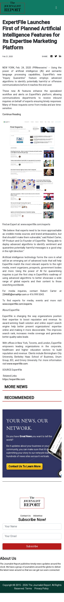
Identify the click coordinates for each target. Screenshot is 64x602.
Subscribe (32, 546)
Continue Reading (11, 114)
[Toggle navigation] (56, 7)
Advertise (37, 515)
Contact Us (25, 515)
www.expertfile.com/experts (17, 304)
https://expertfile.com (13, 379)
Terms (28, 588)
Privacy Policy (41, 588)
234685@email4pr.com (14, 294)
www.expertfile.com (17, 363)
